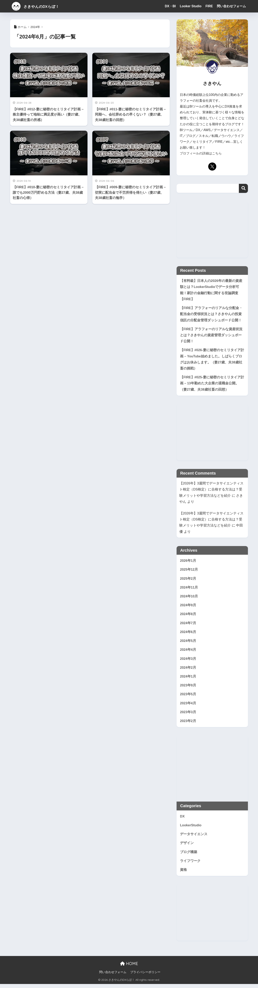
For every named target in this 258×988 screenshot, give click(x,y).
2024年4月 (188, 652)
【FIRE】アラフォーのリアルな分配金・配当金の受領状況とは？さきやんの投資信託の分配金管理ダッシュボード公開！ (211, 314)
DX (182, 820)
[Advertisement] (212, 229)
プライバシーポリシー (145, 976)
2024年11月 (189, 589)
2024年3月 (188, 661)
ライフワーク (190, 865)
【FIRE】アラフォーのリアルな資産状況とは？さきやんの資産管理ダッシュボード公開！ (211, 336)
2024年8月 (188, 616)
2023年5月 (188, 697)
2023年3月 (188, 715)
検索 (243, 188)
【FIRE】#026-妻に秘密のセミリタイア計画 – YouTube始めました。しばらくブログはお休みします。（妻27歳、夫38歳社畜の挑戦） (212, 360)
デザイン (187, 847)
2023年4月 (188, 706)
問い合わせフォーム (231, 6)
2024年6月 (188, 634)
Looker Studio (191, 6)
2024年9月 (188, 607)
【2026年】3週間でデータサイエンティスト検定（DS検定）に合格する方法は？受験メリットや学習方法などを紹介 (211, 491)
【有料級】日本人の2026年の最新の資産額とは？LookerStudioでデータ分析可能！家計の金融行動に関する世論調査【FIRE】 (211, 290)
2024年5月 (188, 643)
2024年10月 (189, 598)
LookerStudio (191, 829)
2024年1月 (188, 679)
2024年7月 (188, 625)
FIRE (209, 6)
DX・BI (170, 6)
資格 (183, 874)
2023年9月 (188, 688)
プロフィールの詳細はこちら (201, 153)
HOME (129, 967)
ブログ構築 (188, 856)
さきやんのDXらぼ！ (41, 6)
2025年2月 (188, 580)
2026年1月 (188, 562)
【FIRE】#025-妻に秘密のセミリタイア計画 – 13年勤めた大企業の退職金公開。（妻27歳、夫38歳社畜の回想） (212, 385)
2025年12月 (189, 571)
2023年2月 (188, 724)
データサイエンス (193, 838)
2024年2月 (188, 670)
